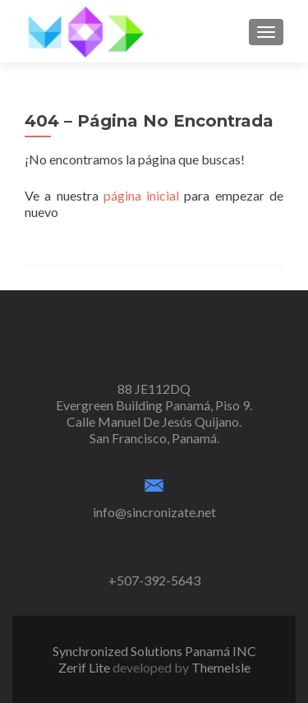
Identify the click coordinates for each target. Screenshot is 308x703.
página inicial (141, 195)
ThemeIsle (221, 667)
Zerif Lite (85, 667)
